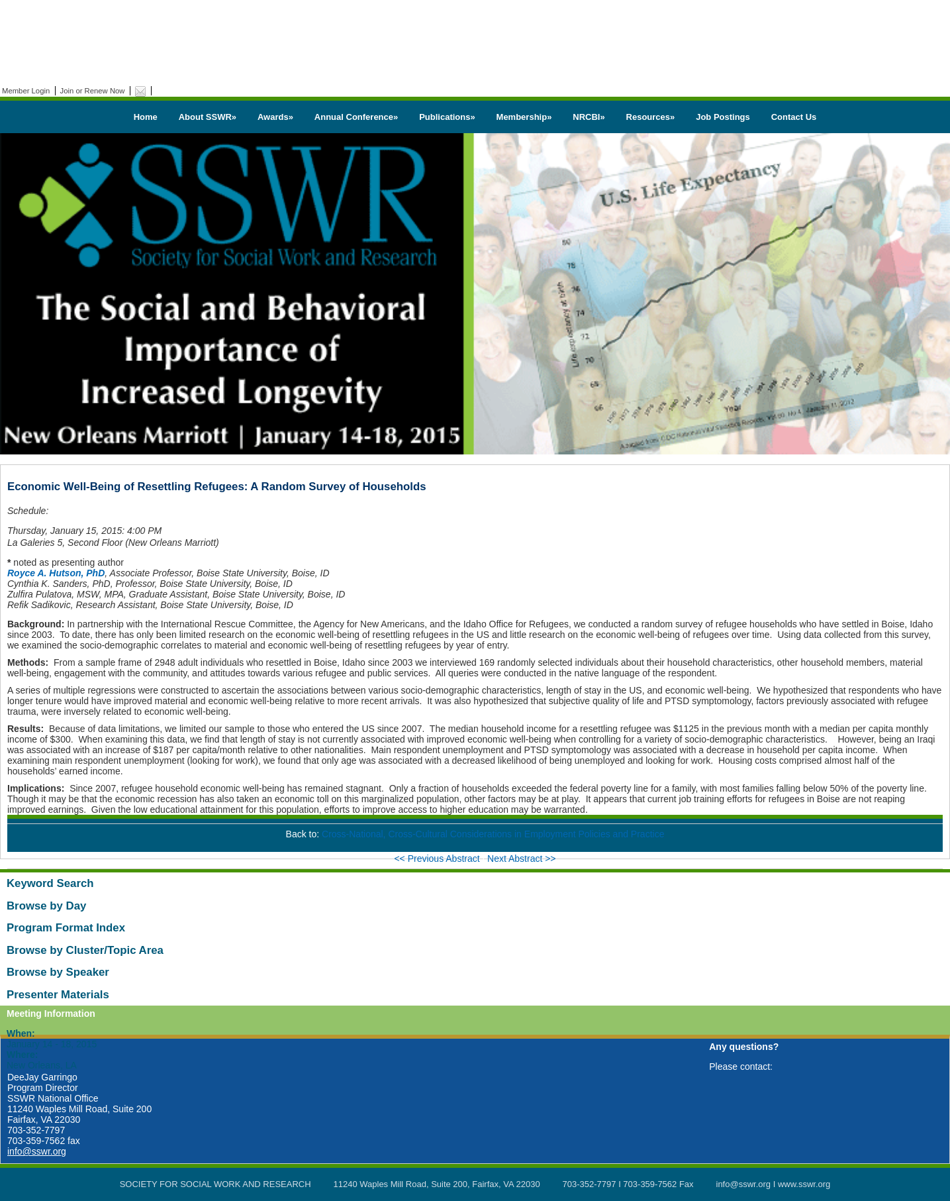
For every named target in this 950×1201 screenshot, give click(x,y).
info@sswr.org (36, 1151)
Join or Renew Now (92, 91)
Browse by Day (46, 906)
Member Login (26, 91)
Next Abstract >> (521, 858)
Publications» (447, 117)
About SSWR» (207, 117)
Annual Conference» (356, 117)
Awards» (275, 117)
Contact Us (794, 117)
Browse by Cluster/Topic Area (85, 950)
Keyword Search (50, 883)
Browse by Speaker (58, 972)
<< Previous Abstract (438, 858)
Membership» (524, 117)
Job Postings (723, 117)
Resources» (650, 117)
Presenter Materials (58, 994)
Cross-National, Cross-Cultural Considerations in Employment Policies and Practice (493, 834)
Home (146, 117)
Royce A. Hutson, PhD (56, 573)
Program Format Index (66, 927)
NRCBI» (588, 117)
